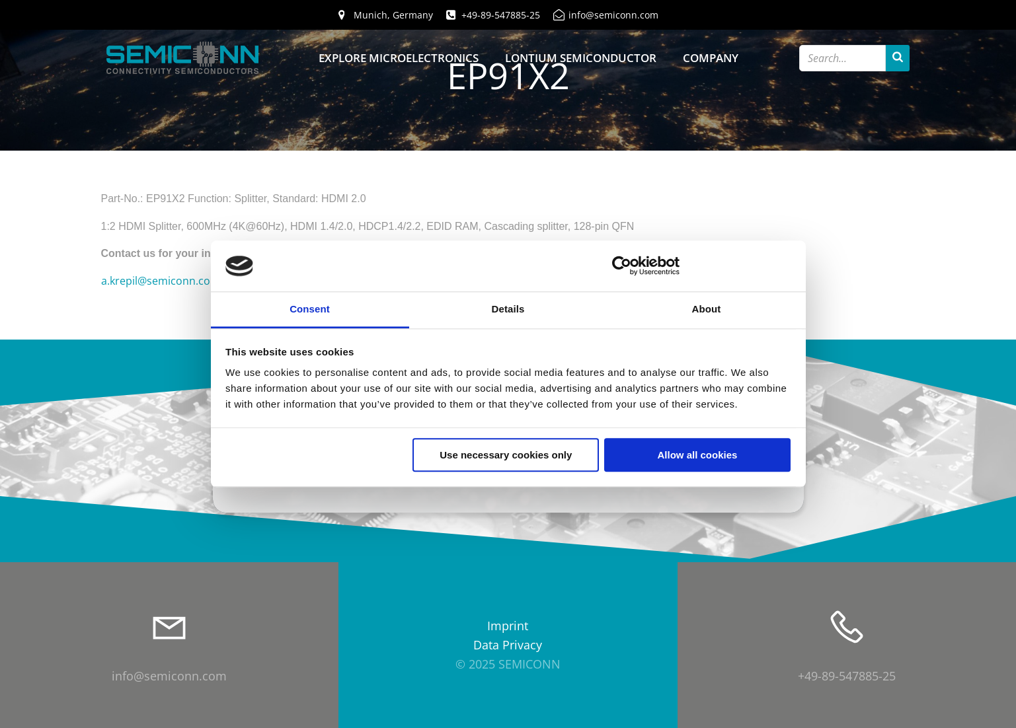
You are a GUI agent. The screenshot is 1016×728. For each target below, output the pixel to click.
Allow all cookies (697, 454)
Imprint (507, 626)
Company (710, 57)
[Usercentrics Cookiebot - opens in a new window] (622, 266)
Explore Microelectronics (399, 57)
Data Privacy (507, 645)
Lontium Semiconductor (580, 57)
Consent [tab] (310, 308)
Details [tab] (508, 308)
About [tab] (706, 308)
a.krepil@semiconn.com (160, 280)
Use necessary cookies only (506, 454)
